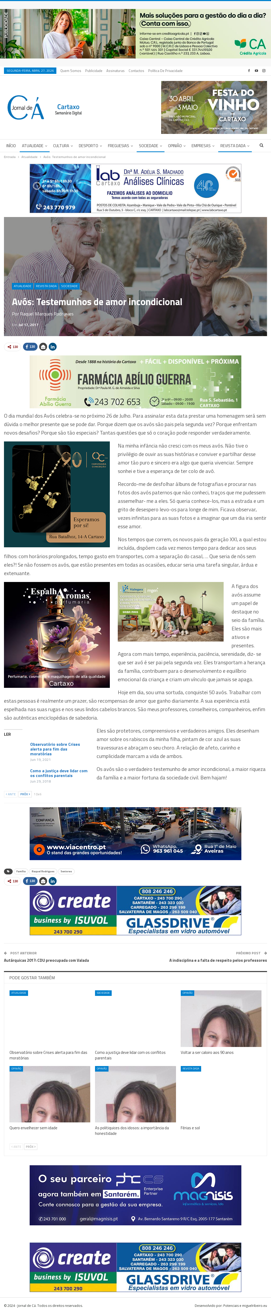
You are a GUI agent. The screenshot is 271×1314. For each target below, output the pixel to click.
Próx (25, 794)
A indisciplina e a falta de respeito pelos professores (218, 960)
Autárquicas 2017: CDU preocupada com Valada (46, 960)
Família (21, 871)
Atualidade (32, 146)
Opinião (175, 146)
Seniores (66, 871)
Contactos (136, 70)
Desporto (88, 146)
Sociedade (148, 146)
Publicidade (93, 70)
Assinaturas (115, 70)
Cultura (61, 146)
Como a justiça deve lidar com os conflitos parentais (59, 773)
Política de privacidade (165, 70)
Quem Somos (70, 70)
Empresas (201, 146)
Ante (11, 794)
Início (11, 146)
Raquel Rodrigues (43, 871)
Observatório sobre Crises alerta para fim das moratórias (55, 749)
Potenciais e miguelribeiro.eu (245, 1305)
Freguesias (118, 146)
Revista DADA (233, 146)
